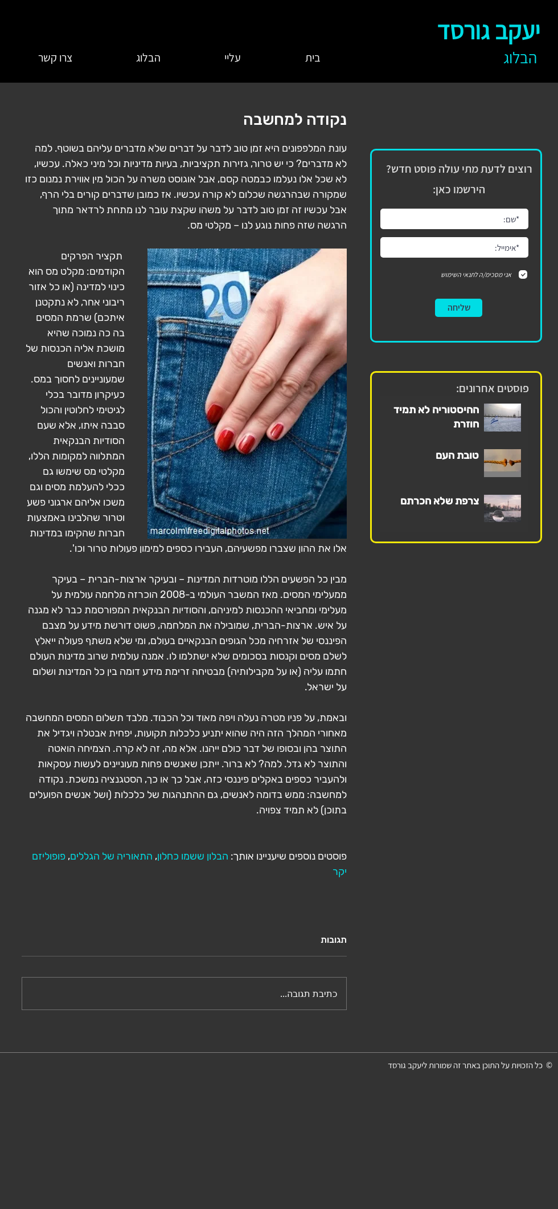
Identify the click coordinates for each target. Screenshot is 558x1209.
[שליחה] (458, 308)
